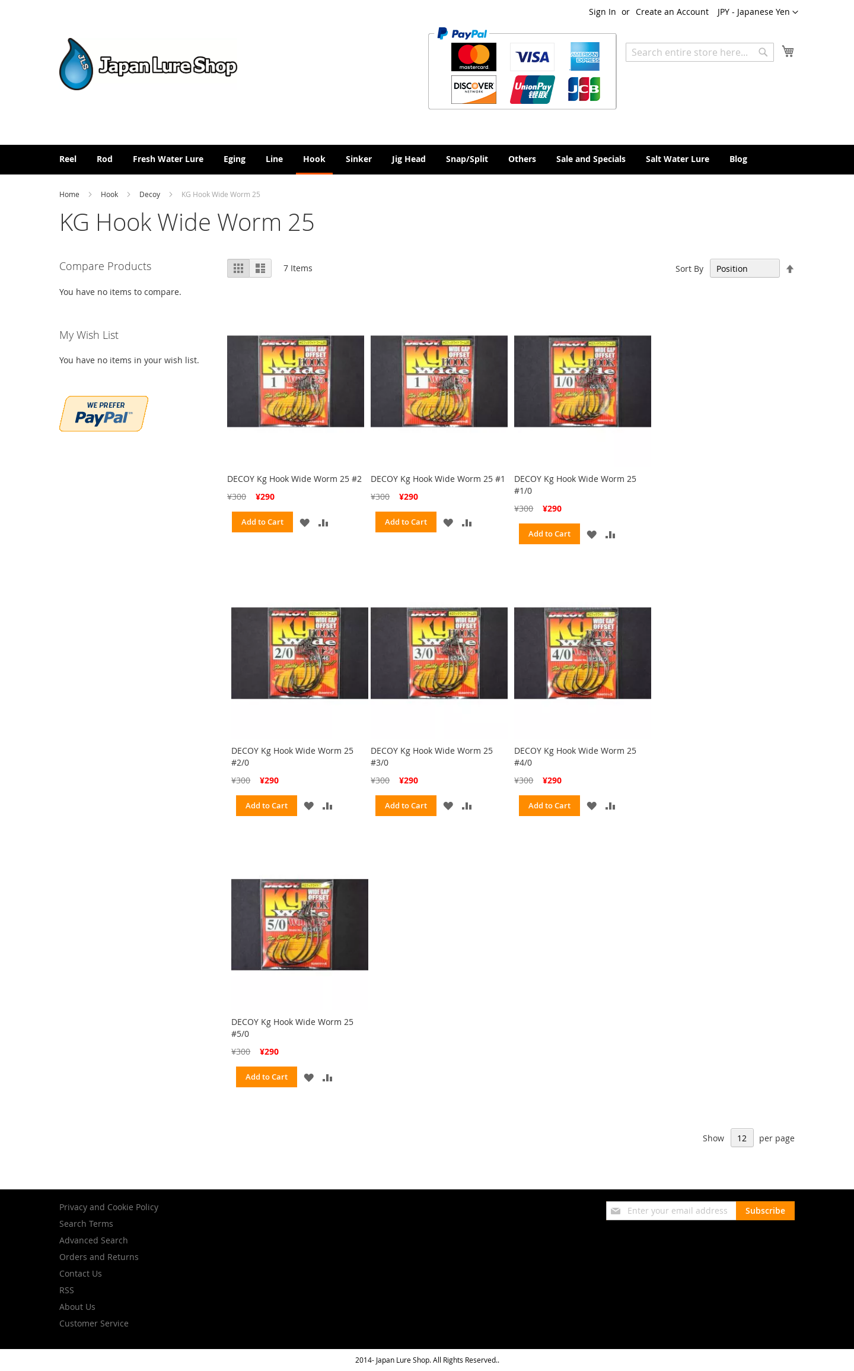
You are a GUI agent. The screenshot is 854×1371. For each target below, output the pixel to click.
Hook (110, 194)
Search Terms (86, 1223)
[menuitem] (68, 158)
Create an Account (672, 11)
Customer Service (94, 1323)
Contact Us (80, 1273)
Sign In (602, 11)
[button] (758, 12)
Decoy (150, 194)
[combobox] (700, 52)
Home (70, 194)
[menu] (427, 159)
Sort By (689, 268)
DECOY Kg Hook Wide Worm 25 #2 (294, 478)
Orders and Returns (99, 1256)
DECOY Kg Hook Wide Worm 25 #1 (438, 478)
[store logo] (148, 64)
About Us (77, 1306)
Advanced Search (93, 1240)
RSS (66, 1290)
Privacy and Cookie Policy (108, 1207)
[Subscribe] (765, 1210)
